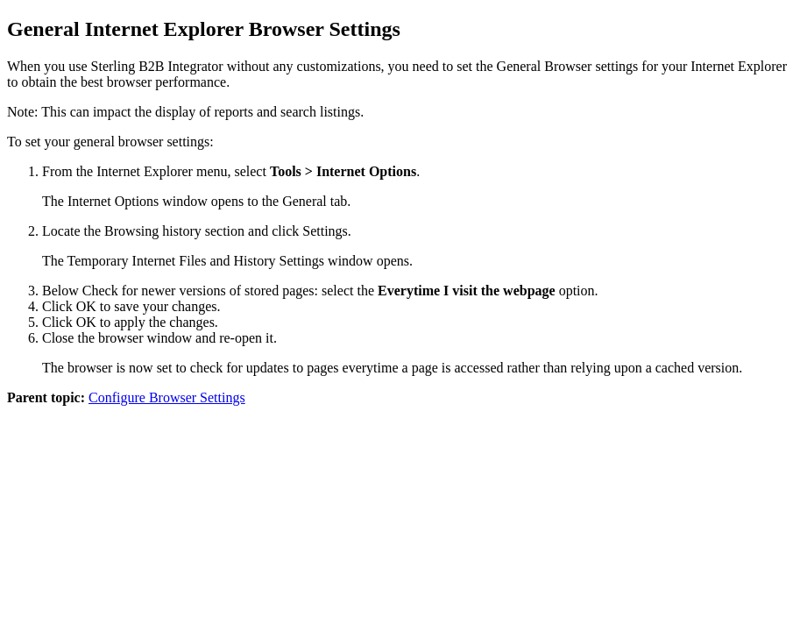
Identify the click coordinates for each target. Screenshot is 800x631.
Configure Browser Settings (166, 397)
